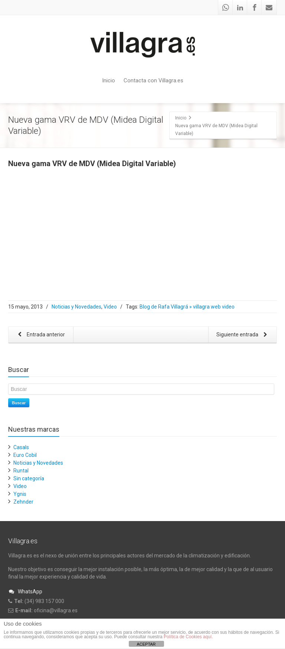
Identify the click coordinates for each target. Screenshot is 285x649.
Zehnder (23, 502)
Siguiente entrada (243, 335)
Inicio (108, 80)
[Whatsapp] (225, 7)
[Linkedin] (240, 7)
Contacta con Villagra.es (153, 80)
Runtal (21, 471)
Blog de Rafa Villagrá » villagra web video (187, 307)
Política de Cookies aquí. (188, 636)
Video (110, 307)
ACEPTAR (146, 644)
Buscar (19, 403)
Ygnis (19, 494)
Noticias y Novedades (76, 307)
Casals (21, 447)
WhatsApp (25, 591)
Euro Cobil (25, 455)
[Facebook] (254, 7)
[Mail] (269, 7)
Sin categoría (28, 478)
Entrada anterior (40, 335)
